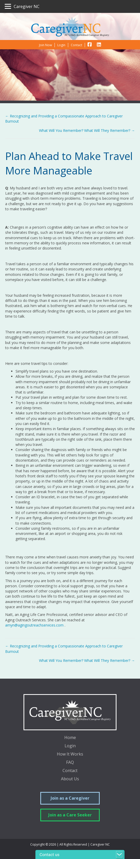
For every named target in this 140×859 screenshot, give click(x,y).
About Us (70, 779)
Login (70, 746)
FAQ (70, 762)
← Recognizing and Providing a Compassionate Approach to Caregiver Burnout (64, 119)
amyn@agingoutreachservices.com (34, 625)
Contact (70, 770)
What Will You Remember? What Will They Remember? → (87, 130)
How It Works (70, 754)
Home (70, 737)
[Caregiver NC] (22, 6)
